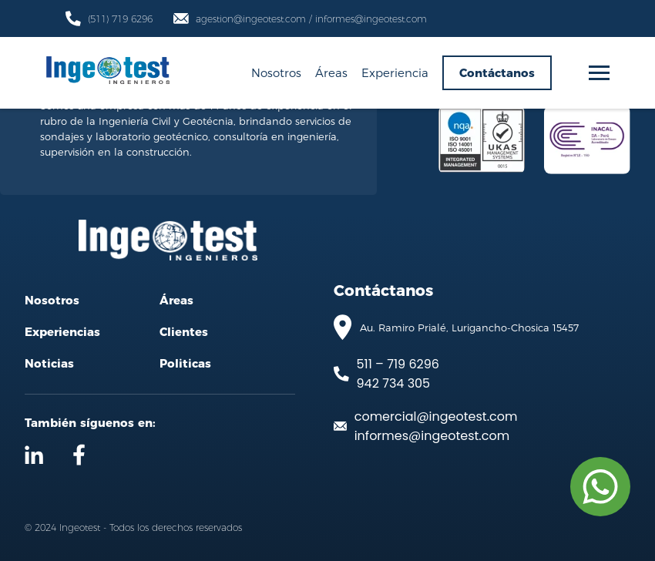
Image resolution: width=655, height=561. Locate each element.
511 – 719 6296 (398, 364)
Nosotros (276, 72)
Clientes (184, 331)
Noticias (49, 363)
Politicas (185, 363)
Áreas (331, 72)
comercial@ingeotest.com (436, 416)
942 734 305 (394, 383)
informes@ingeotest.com (431, 436)
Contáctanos (497, 73)
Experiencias (62, 331)
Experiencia (394, 72)
